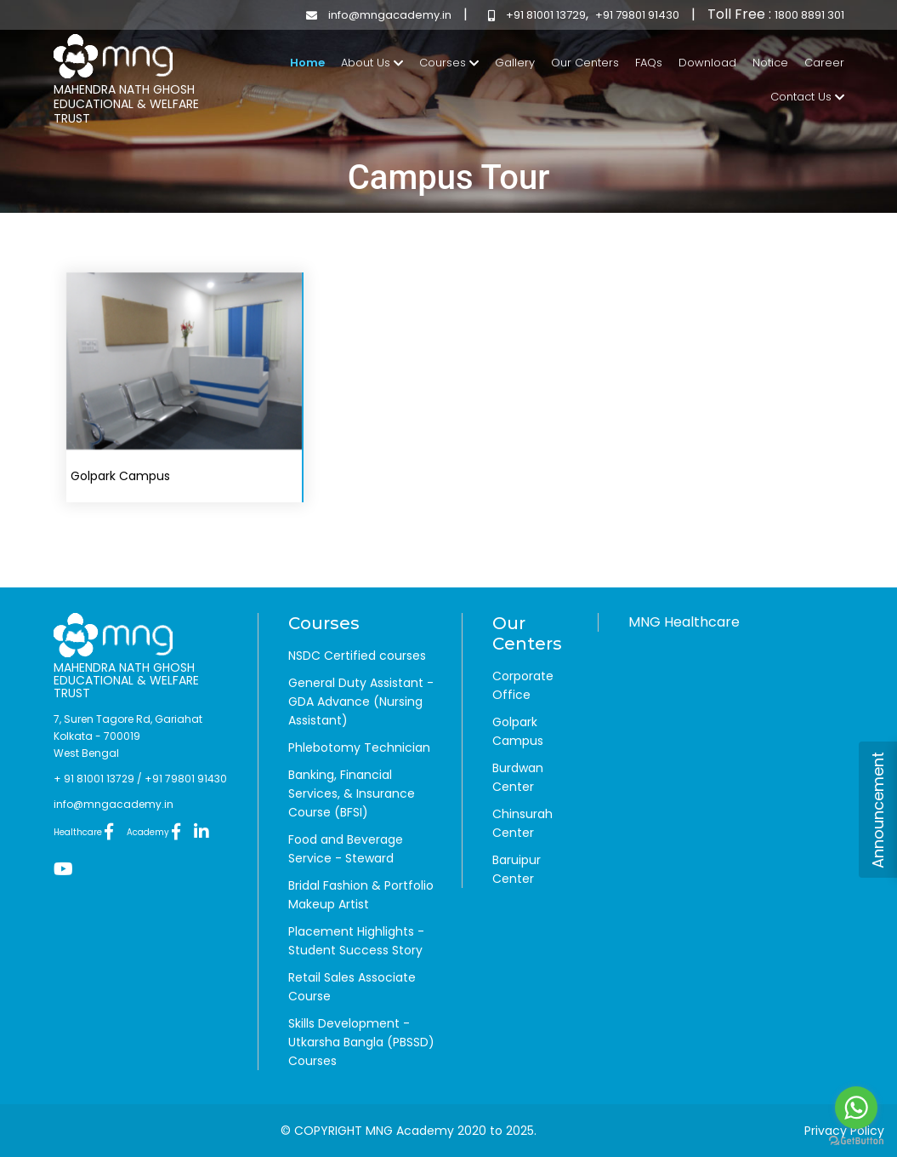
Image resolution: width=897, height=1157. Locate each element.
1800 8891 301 (809, 15)
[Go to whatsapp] (856, 1107)
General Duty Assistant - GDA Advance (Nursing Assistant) (361, 701)
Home (307, 62)
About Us (372, 62)
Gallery (515, 62)
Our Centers (585, 62)
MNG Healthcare (684, 622)
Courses (449, 62)
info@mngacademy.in (374, 15)
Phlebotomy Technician (359, 747)
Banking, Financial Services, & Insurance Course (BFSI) (351, 793)
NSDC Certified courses (357, 655)
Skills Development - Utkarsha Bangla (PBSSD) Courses (361, 1042)
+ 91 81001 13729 (94, 778)
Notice (770, 62)
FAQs (648, 62)
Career (824, 62)
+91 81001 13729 (533, 15)
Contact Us (807, 97)
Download (707, 62)
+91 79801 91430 (637, 15)
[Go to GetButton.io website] (856, 1140)
